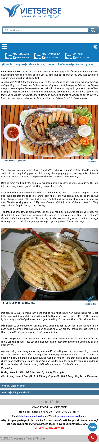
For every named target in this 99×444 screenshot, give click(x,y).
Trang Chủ (40, 10)
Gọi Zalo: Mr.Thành (68, 56)
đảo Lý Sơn (55, 88)
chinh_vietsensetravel (43, 57)
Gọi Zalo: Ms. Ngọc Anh (8, 56)
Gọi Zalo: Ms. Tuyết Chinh (37, 56)
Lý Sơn (18, 82)
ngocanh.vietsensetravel (14, 57)
